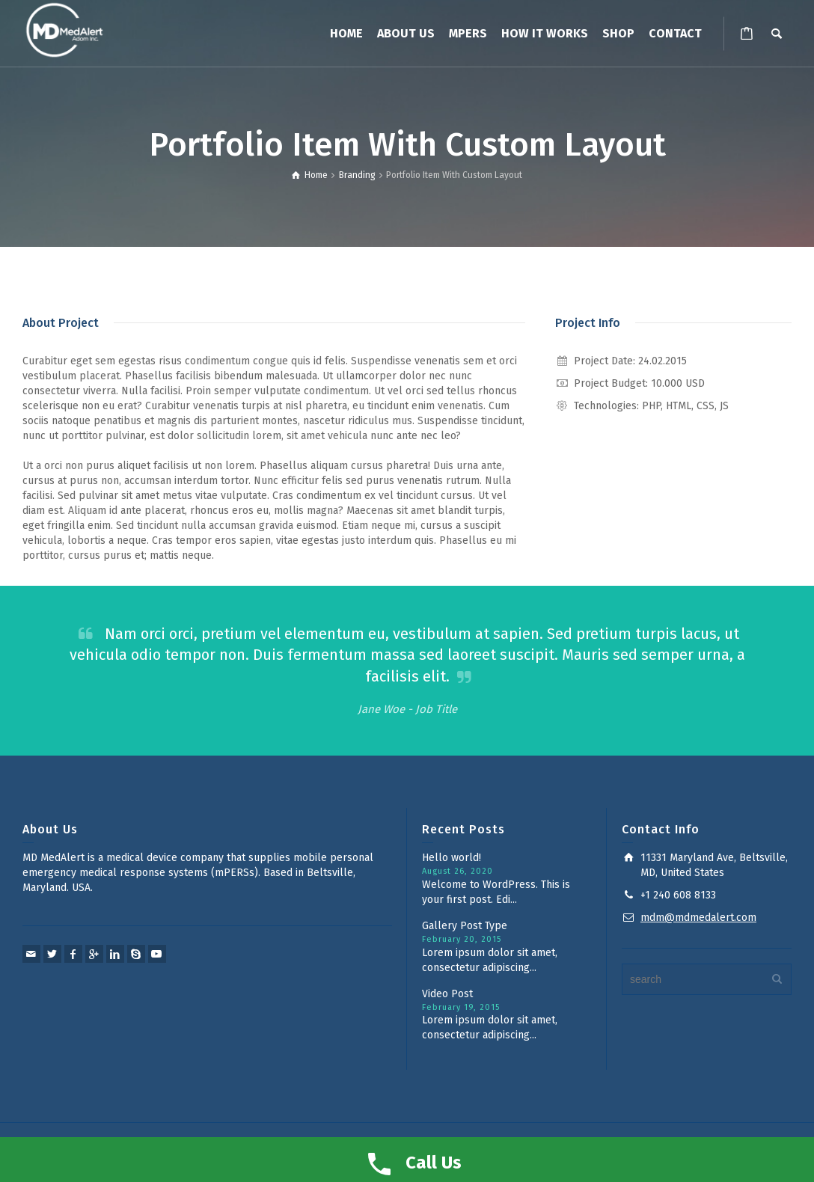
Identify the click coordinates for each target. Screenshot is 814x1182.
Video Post (447, 993)
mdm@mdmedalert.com (698, 917)
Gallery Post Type (464, 925)
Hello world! (451, 857)
